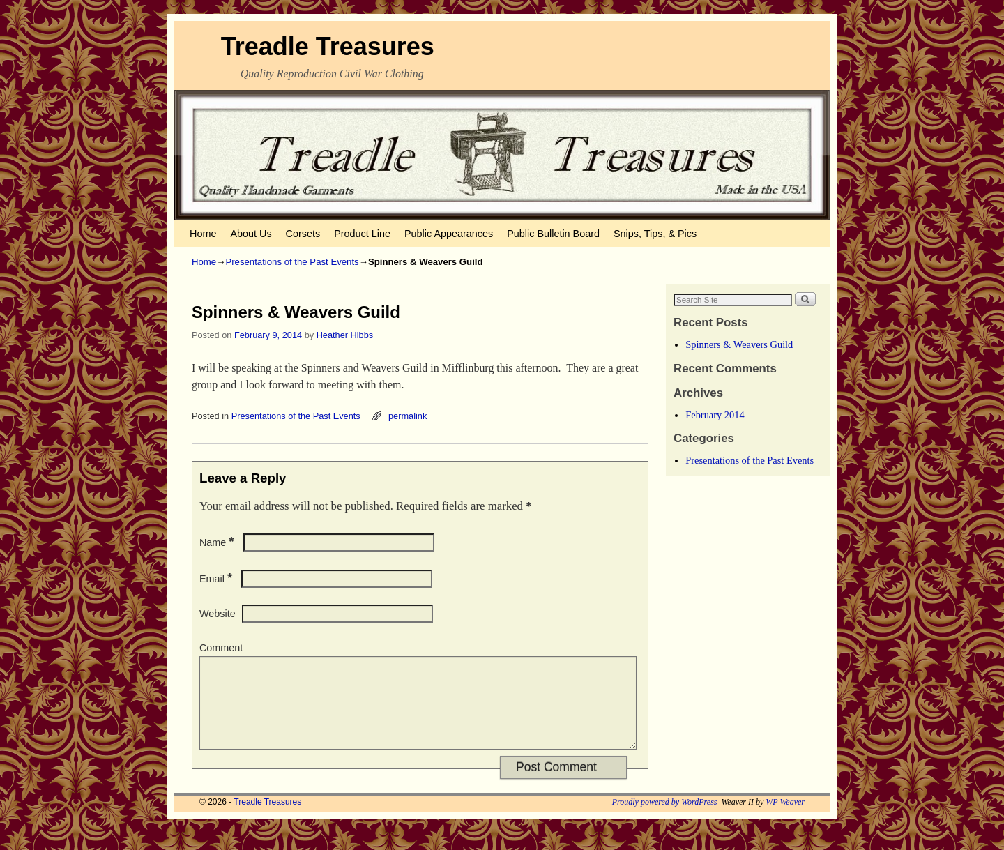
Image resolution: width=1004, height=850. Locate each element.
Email (217, 578)
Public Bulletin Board (553, 233)
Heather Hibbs (345, 335)
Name (218, 542)
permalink (407, 416)
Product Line (362, 233)
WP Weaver (785, 819)
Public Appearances (448, 233)
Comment (221, 647)
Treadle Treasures (327, 46)
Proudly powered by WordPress (664, 819)
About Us (250, 233)
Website (217, 613)
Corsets (303, 233)
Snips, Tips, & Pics (655, 233)
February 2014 (714, 414)
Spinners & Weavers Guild (739, 344)
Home (203, 233)
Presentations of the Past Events (291, 262)
